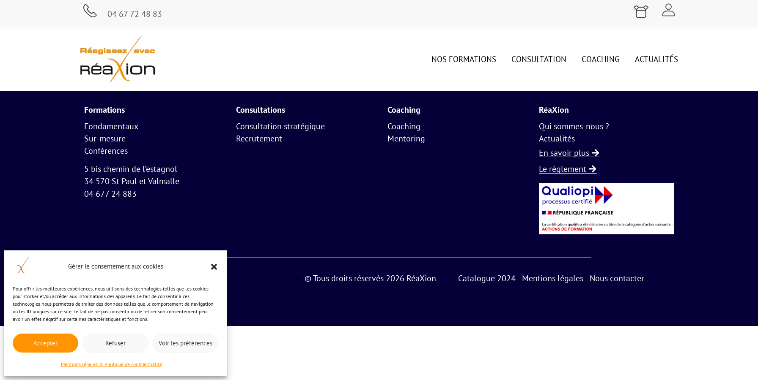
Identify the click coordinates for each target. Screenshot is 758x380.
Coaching (601, 59)
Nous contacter (617, 278)
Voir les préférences (185, 343)
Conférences (106, 151)
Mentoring (406, 138)
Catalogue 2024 (487, 278)
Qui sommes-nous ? (574, 126)
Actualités (656, 59)
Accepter (45, 343)
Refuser (115, 343)
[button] (214, 267)
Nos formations (463, 59)
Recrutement (259, 138)
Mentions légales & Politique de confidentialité (111, 364)
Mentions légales (552, 278)
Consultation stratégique (280, 126)
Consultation (538, 59)
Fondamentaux (111, 126)
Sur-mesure (105, 138)
